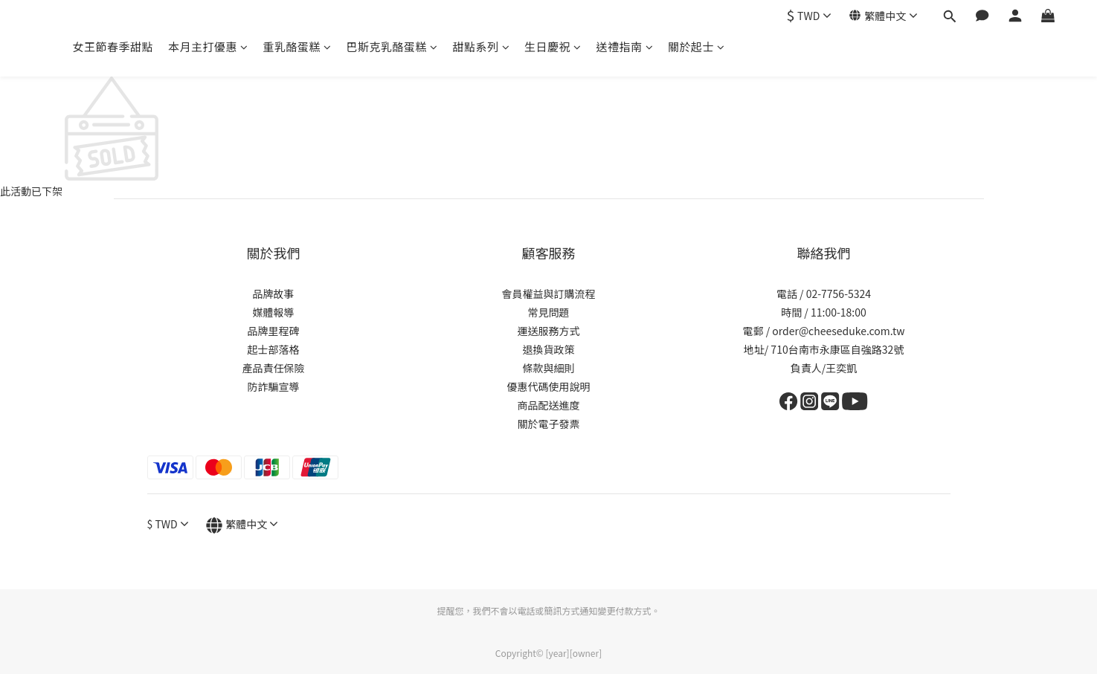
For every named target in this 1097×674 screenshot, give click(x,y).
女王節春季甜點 (113, 46)
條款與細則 (549, 367)
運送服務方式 (549, 330)
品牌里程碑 (274, 330)
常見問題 (549, 312)
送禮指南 (625, 46)
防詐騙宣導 (274, 386)
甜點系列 (481, 46)
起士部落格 (274, 349)
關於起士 (696, 46)
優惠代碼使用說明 (549, 386)
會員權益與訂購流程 (549, 293)
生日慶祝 (553, 46)
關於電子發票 (549, 423)
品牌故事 (274, 293)
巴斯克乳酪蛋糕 (392, 46)
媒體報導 (274, 312)
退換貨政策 (549, 349)
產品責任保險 (273, 367)
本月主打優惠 (208, 46)
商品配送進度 (549, 405)
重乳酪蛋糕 (297, 46)
